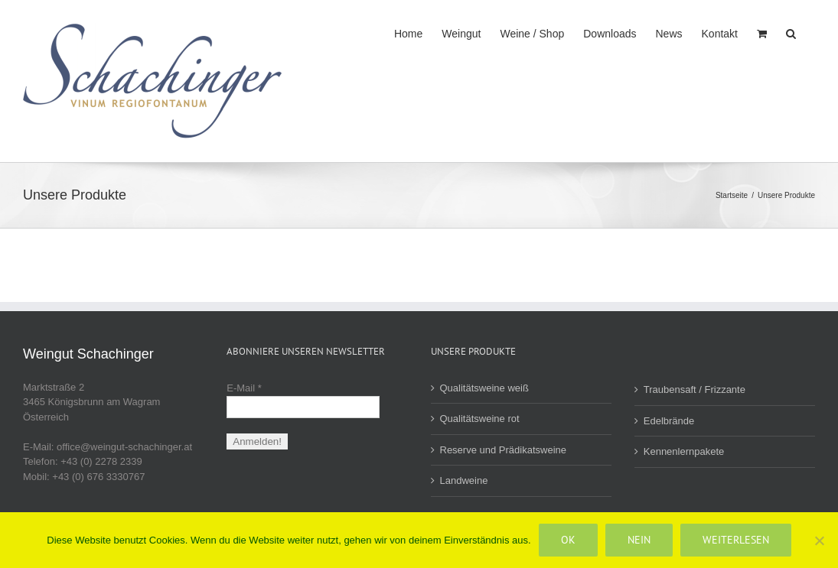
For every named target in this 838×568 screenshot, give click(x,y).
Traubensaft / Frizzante (694, 389)
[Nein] (819, 540)
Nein (639, 540)
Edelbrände (669, 421)
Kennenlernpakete (684, 451)
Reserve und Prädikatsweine (503, 450)
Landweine (464, 480)
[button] (791, 32)
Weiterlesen (736, 540)
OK (568, 540)
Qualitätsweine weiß (484, 388)
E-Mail (244, 388)
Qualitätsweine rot (480, 418)
